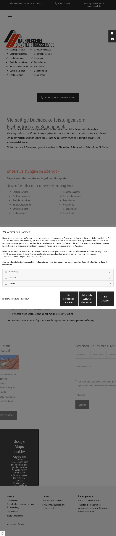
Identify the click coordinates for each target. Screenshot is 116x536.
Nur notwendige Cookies (42, 300)
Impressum (25, 292)
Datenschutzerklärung (10, 292)
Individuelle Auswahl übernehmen (71, 300)
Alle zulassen (100, 300)
